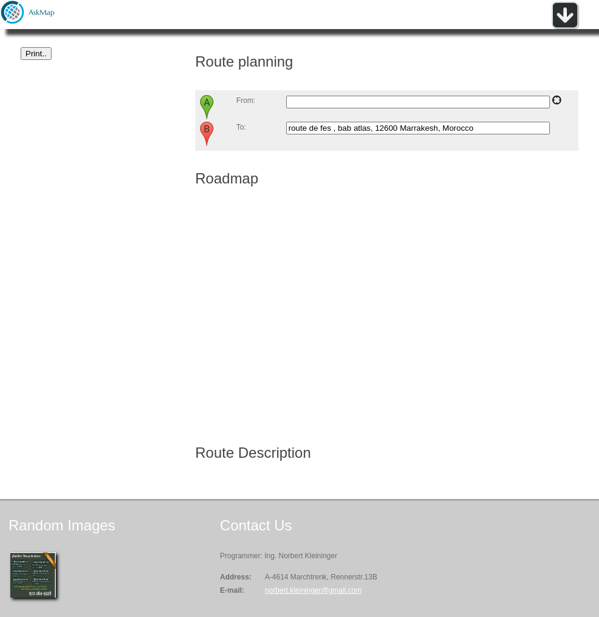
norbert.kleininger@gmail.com (313, 590)
